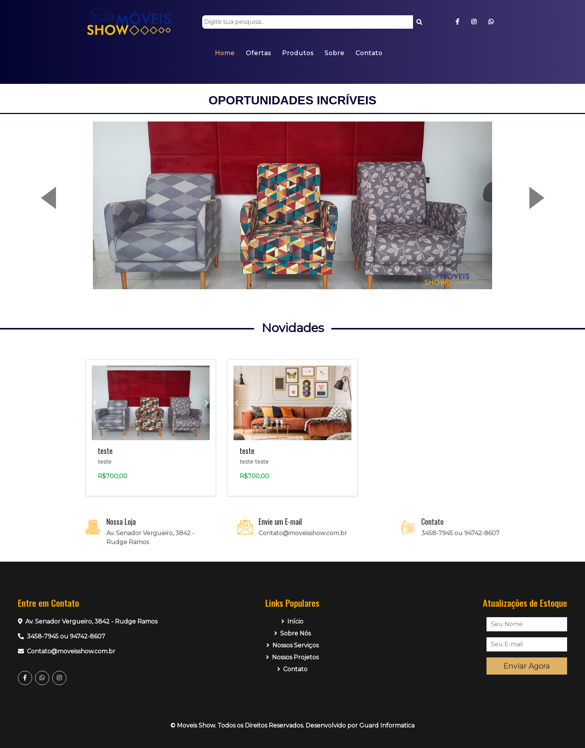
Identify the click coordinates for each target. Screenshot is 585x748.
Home (225, 53)
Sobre (334, 53)
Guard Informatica (386, 725)
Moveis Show (196, 725)
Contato (369, 53)
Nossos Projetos (292, 657)
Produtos (297, 53)
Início (292, 621)
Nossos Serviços (292, 645)
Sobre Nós (292, 633)
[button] (59, 205)
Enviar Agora (526, 666)
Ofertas (258, 53)
